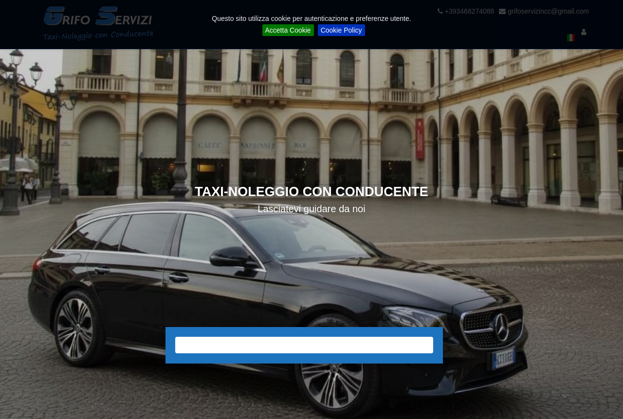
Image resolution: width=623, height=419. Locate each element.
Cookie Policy (341, 30)
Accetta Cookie (288, 30)
